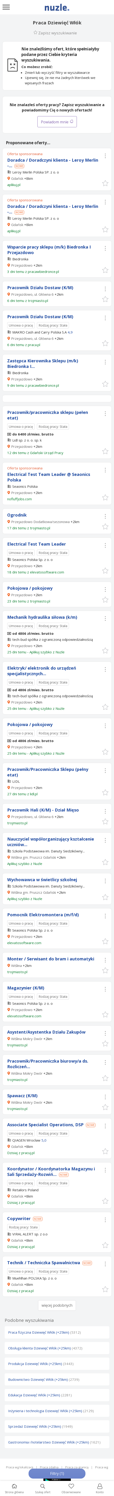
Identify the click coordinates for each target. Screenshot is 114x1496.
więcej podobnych (57, 1305)
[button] (105, 183)
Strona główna (14, 1489)
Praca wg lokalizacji (19, 1467)
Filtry (57, 1473)
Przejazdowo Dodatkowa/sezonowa (40, 521)
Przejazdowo (22, 265)
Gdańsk (17, 178)
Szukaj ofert (42, 1489)
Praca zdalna (49, 1467)
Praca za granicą (76, 1467)
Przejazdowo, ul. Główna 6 (32, 294)
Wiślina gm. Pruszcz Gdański (33, 857)
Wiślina (16, 965)
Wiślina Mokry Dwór (26, 1038)
